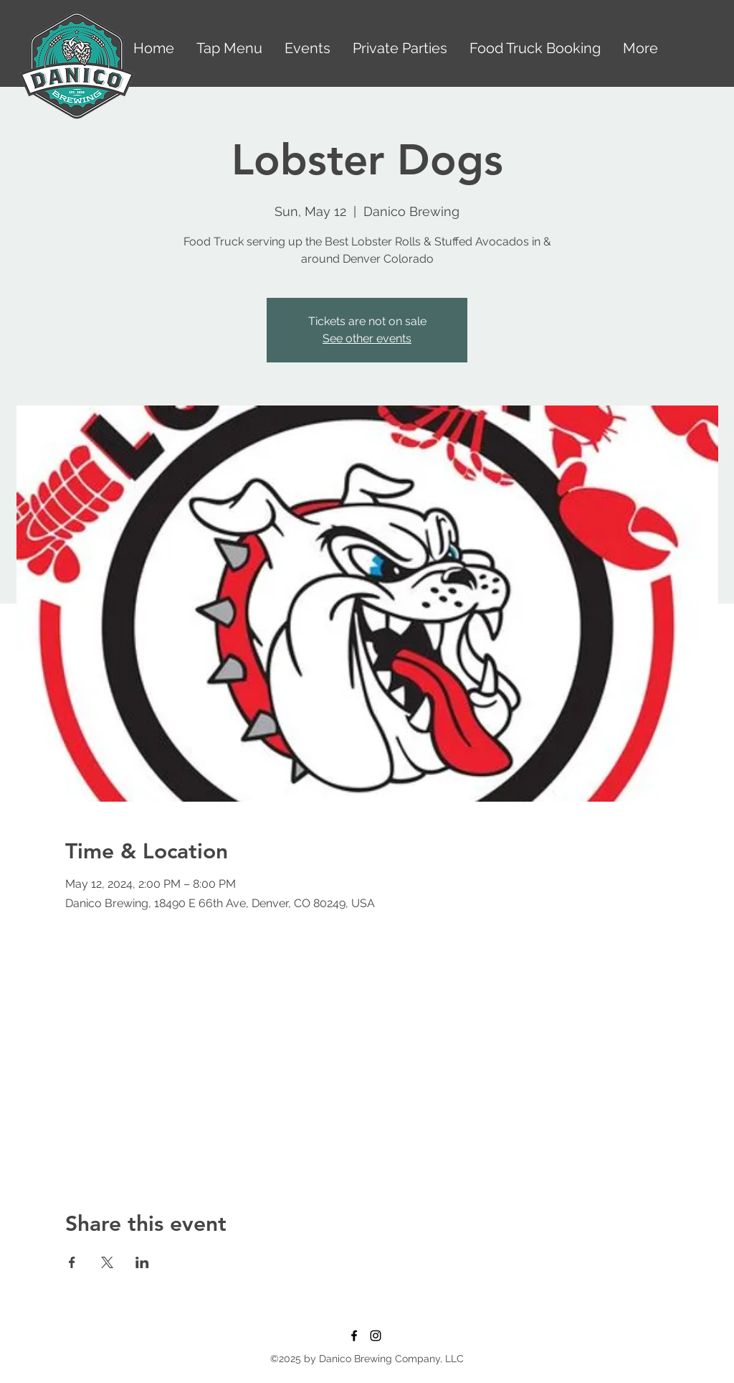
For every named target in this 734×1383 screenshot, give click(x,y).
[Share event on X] (107, 1262)
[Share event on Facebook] (72, 1262)
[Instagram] (375, 1335)
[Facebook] (354, 1335)
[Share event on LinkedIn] (142, 1262)
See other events (367, 338)
